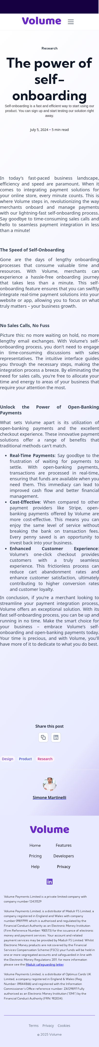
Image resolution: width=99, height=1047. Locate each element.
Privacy (48, 1025)
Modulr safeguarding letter (44, 964)
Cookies (64, 1025)
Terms (33, 1025)
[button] (71, 22)
